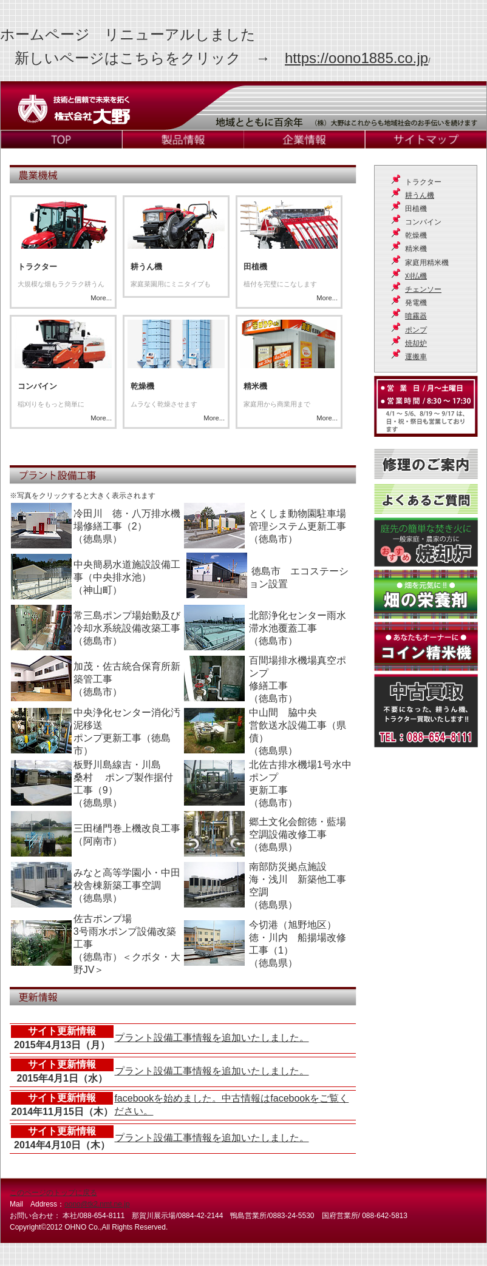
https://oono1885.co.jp (356, 58)
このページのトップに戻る (53, 1192)
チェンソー (423, 289)
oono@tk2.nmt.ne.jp (97, 1204)
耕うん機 (419, 195)
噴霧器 (416, 316)
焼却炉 (416, 343)
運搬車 (416, 356)
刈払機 (416, 276)
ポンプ (416, 330)
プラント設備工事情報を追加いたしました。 (212, 1037)
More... (178, 251)
